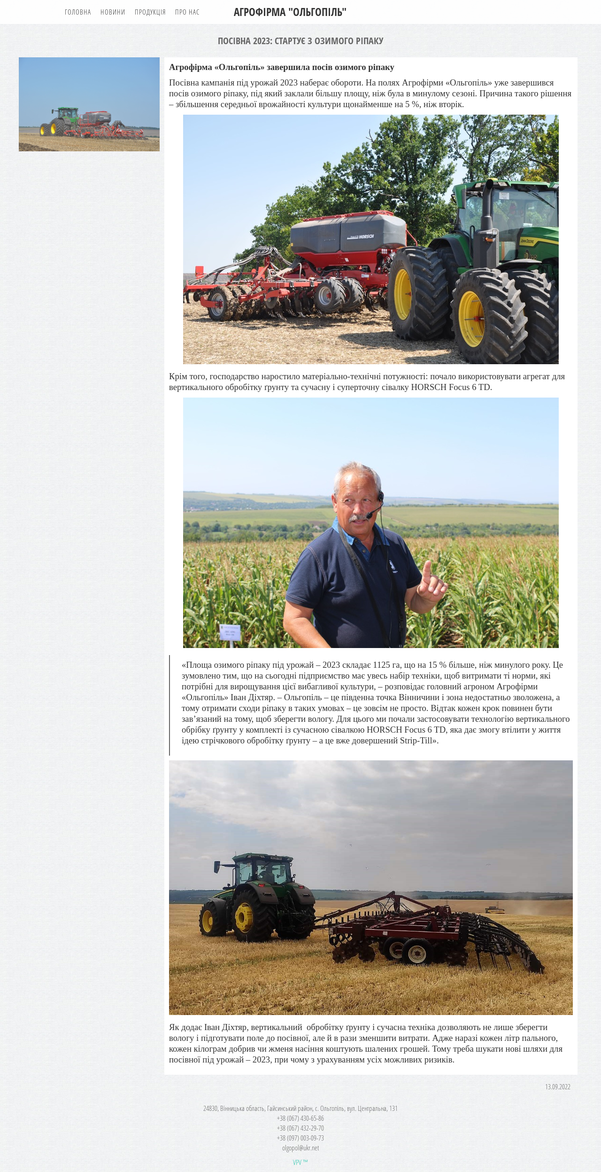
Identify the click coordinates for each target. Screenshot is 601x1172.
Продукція (150, 11)
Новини (112, 11)
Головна (78, 11)
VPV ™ (300, 1162)
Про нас (187, 11)
